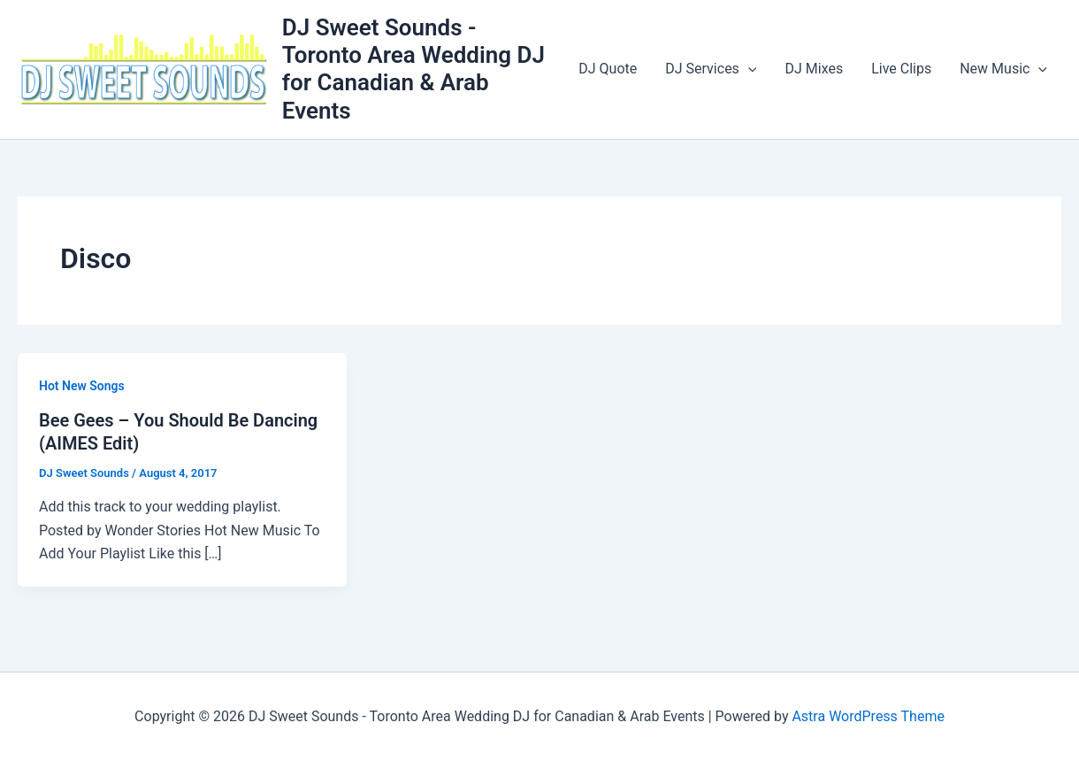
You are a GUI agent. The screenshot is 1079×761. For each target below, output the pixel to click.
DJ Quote (607, 68)
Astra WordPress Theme (868, 716)
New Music (1003, 69)
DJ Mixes (813, 68)
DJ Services (710, 69)
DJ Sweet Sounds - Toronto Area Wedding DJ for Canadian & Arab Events (413, 69)
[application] (748, 69)
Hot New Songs (82, 386)
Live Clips (901, 68)
